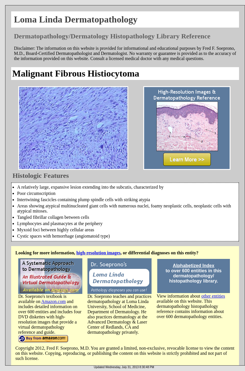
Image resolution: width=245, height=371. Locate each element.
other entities (213, 296)
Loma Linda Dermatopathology (76, 19)
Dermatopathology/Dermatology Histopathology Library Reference (112, 36)
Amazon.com (53, 301)
